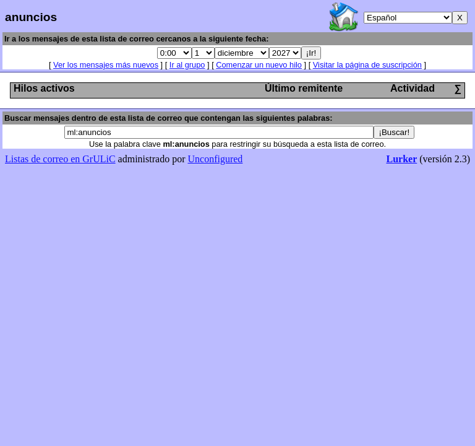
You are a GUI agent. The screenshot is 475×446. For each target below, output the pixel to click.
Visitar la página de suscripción (367, 64)
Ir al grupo (187, 64)
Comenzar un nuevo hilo (259, 64)
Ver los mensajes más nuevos (105, 64)
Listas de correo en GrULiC (60, 159)
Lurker (401, 159)
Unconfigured (214, 159)
